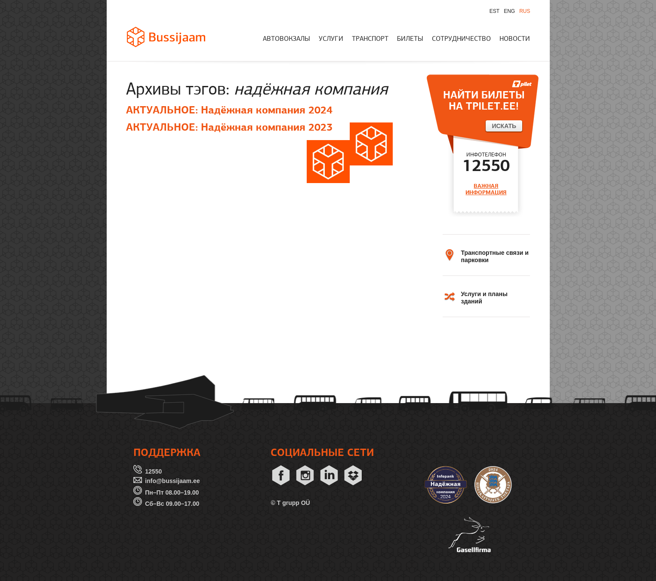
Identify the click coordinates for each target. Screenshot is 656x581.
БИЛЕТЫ (410, 39)
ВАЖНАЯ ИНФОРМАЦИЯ (485, 189)
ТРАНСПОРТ (370, 39)
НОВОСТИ (514, 39)
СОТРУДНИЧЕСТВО (461, 39)
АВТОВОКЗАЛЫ (286, 39)
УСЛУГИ (331, 39)
